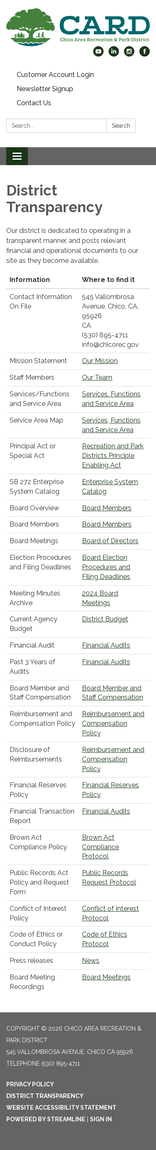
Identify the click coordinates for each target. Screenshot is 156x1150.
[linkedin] (114, 54)
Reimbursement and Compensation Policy (113, 723)
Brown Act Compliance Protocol (100, 847)
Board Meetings (106, 977)
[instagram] (129, 54)
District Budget (105, 619)
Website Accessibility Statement (61, 1107)
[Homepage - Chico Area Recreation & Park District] (78, 27)
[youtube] (98, 54)
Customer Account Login (55, 75)
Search (121, 125)
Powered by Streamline (45, 1119)
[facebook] (144, 54)
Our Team (97, 377)
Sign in (101, 1119)
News (90, 961)
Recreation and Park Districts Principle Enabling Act (113, 455)
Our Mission (100, 361)
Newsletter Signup (45, 89)
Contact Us (34, 103)
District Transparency (45, 1096)
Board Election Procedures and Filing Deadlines (106, 567)
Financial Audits (106, 645)
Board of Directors (110, 541)
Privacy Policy (30, 1084)
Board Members (106, 508)
